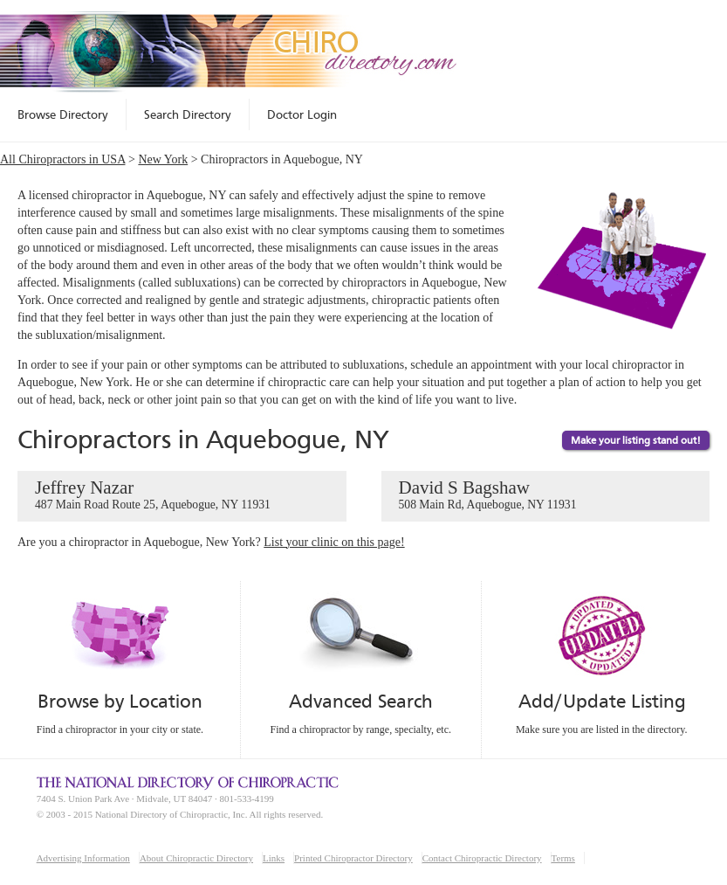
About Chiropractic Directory (196, 858)
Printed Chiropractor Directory (353, 858)
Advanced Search (360, 701)
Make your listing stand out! (636, 440)
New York (163, 159)
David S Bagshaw (546, 495)
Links (274, 858)
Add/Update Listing (601, 701)
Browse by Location (120, 701)
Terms (563, 858)
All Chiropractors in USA (63, 159)
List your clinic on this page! (334, 542)
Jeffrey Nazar (182, 495)
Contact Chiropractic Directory (482, 858)
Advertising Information (83, 858)
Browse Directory (62, 114)
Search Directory (187, 114)
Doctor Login (302, 114)
